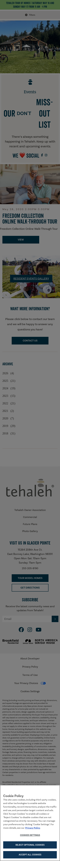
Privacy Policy (32, 827)
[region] (30, 823)
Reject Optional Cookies (30, 844)
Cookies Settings (30, 835)
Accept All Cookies (30, 854)
